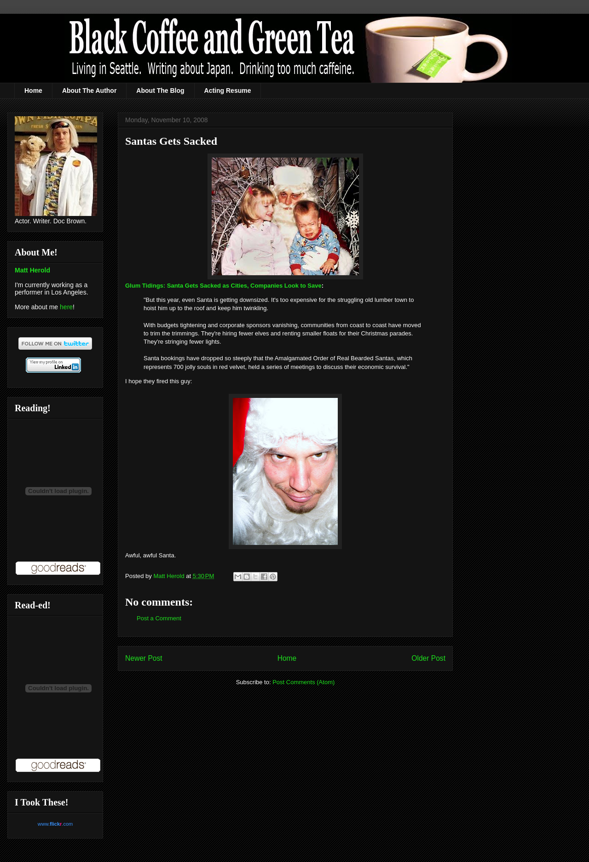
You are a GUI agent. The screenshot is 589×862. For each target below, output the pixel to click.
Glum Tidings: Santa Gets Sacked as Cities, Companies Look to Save (223, 285)
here (66, 307)
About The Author (89, 90)
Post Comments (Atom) (303, 682)
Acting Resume (227, 90)
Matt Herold (32, 270)
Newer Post (143, 658)
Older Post (428, 658)
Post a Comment (159, 618)
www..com (55, 824)
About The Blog (160, 90)
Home (33, 90)
